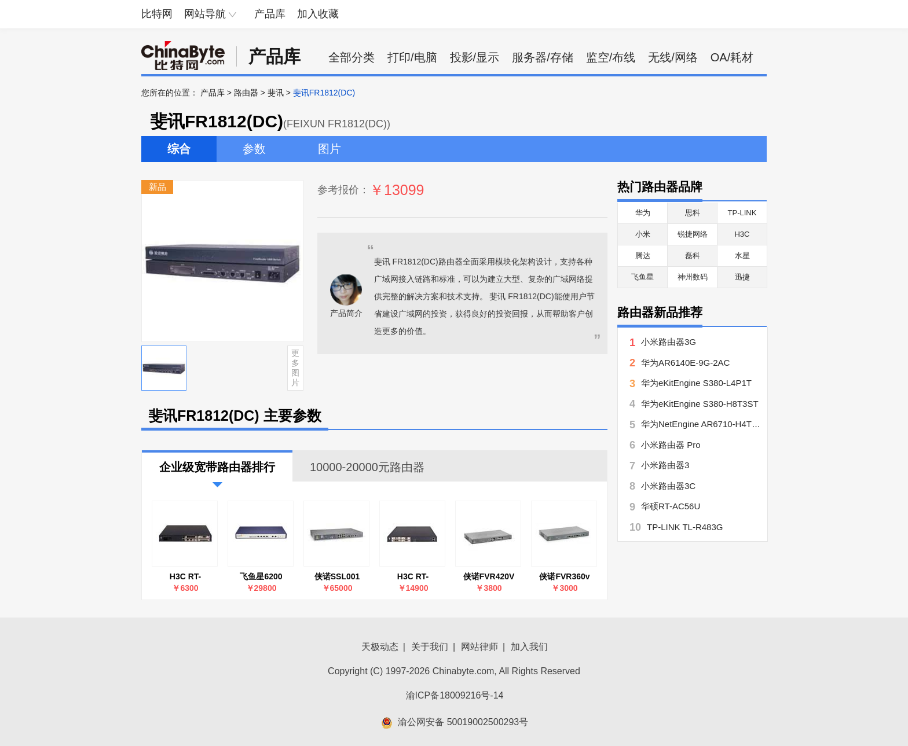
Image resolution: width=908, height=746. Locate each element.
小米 (642, 234)
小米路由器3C (668, 486)
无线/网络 (673, 57)
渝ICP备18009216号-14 (455, 695)
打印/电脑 (412, 57)
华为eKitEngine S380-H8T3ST (700, 404)
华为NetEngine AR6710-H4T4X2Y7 (709, 424)
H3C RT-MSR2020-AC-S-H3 (185, 577)
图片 (329, 148)
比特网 (157, 14)
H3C (741, 234)
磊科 (692, 255)
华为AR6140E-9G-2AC (685, 363)
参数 (254, 148)
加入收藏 (318, 14)
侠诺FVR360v (564, 576)
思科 (692, 212)
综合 (179, 148)
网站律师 (479, 647)
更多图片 (295, 367)
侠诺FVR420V (489, 576)
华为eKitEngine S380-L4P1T (696, 383)
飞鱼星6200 (261, 576)
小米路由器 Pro (671, 445)
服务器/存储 (542, 57)
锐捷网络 (693, 234)
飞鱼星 (642, 277)
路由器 (246, 92)
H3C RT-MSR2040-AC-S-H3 (413, 577)
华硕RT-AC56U (670, 506)
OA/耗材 (732, 57)
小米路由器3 (665, 465)
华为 (642, 212)
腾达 (642, 255)
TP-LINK (742, 212)
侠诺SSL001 (337, 576)
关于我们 (429, 647)
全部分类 (351, 57)
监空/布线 (611, 57)
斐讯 (276, 92)
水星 (742, 255)
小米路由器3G (668, 342)
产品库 (269, 14)
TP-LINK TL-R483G (685, 527)
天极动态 (379, 647)
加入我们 (529, 647)
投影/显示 (475, 57)
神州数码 (693, 277)
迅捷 (742, 277)
